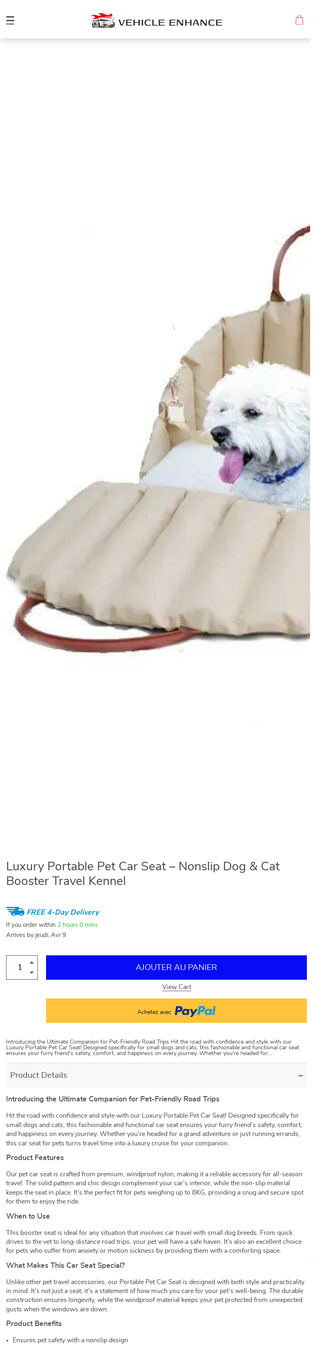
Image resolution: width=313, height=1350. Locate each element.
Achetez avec (176, 1010)
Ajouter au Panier (176, 967)
